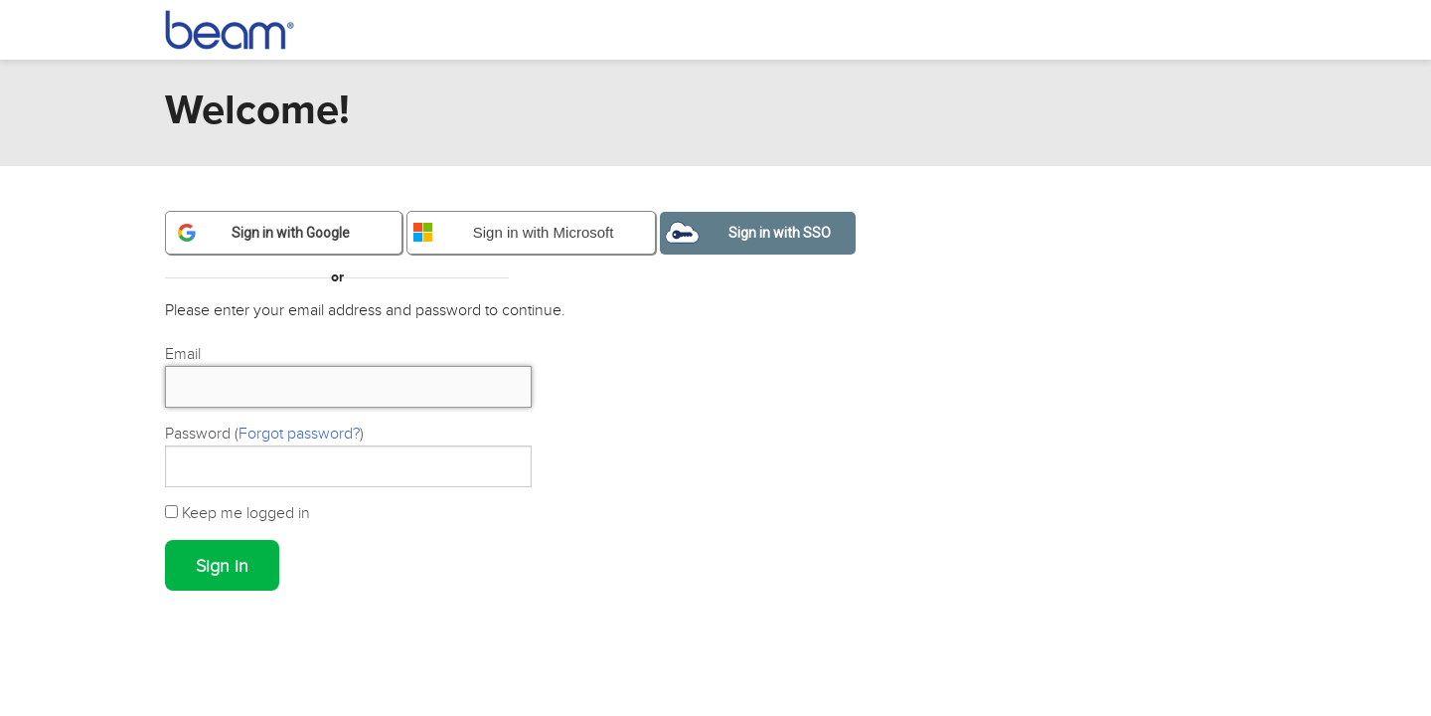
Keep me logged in (237, 514)
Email (183, 354)
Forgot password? (299, 434)
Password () (264, 434)
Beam (240, 30)
